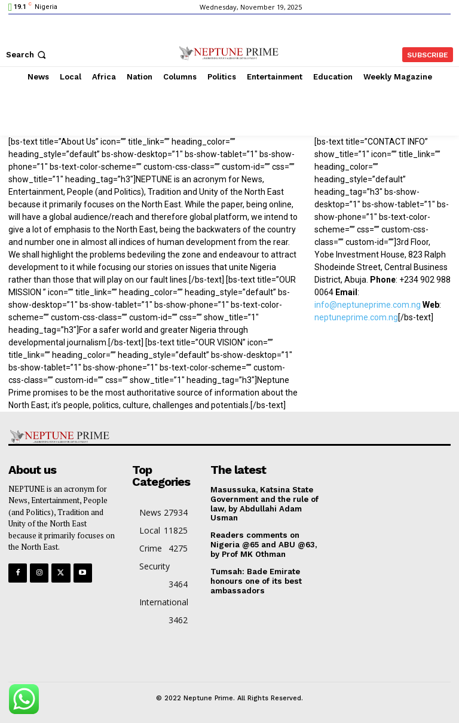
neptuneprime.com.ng (356, 317)
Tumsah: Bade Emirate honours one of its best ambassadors (255, 579)
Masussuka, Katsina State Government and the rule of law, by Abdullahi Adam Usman (264, 503)
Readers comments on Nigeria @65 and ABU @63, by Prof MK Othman (263, 543)
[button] (27, 54)
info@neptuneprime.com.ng (367, 305)
